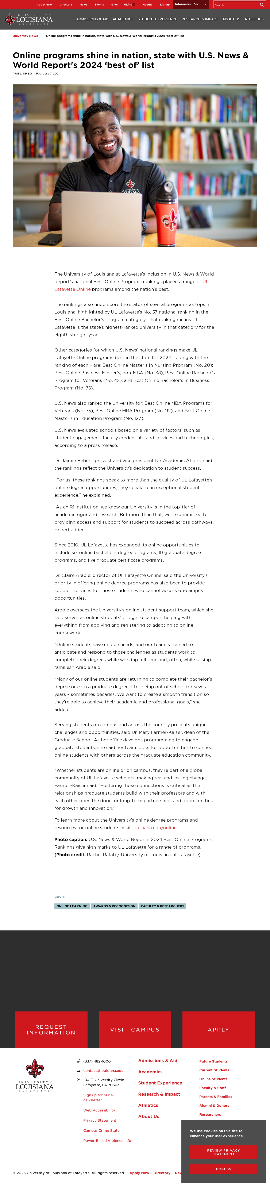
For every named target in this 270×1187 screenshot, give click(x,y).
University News (25, 36)
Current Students (214, 1070)
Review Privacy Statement (223, 1152)
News (83, 4)
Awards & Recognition (114, 906)
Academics (123, 19)
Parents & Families (215, 1097)
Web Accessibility (99, 1110)
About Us (231, 19)
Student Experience (157, 19)
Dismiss (223, 1169)
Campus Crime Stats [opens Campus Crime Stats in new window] (101, 1130)
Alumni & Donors (214, 1105)
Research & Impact (200, 19)
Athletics (254, 19)
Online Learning (72, 906)
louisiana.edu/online (154, 827)
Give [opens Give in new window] (114, 4)
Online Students (213, 1079)
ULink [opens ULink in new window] (128, 4)
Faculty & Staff (212, 1088)
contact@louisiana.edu (103, 1070)
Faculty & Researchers (162, 906)
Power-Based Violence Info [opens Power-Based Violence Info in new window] (107, 1140)
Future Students (213, 1061)
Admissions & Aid (92, 19)
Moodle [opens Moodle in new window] (147, 4)
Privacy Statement (99, 1120)
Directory (65, 4)
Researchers (210, 1114)
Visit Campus (135, 1030)
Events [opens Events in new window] (99, 4)
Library (165, 4)
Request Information (51, 1030)
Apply (219, 1030)
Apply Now (44, 4)
